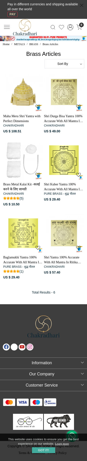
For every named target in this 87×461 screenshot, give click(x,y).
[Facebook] (6, 347)
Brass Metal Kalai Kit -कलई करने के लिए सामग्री (21, 187)
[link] (53, 27)
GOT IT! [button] (43, 450)
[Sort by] (64, 63)
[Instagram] (29, 347)
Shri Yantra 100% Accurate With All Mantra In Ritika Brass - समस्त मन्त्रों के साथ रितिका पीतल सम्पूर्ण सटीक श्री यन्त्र (62, 260)
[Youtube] (22, 347)
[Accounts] (70, 27)
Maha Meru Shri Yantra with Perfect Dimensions (22, 118)
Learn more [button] (62, 443)
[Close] (81, 5)
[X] (14, 347)
